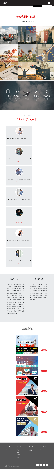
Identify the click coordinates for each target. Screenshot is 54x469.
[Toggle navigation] (49, 3)
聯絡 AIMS (42, 449)
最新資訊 (30, 450)
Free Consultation (47, 5)
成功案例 (30, 449)
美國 (18, 452)
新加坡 (18, 454)
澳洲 (18, 449)
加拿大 (18, 450)
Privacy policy (8, 466)
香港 (18, 456)
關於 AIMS (8, 449)
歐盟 (18, 457)
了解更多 (44, 350)
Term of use (16, 466)
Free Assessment (37, 5)
